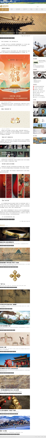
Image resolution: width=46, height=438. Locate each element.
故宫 (44, 138)
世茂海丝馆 (12, 245)
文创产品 (2, 219)
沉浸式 (11, 351)
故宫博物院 (6, 219)
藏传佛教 (5, 287)
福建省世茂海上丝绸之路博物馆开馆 (7, 242)
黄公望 (7, 393)
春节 (9, 219)
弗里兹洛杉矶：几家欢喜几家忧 (38, 89)
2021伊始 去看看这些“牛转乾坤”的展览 (8, 410)
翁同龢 (16, 393)
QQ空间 (28, 35)
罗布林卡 (15, 287)
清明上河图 (41, 141)
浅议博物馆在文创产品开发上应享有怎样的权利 (9, 368)
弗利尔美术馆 (19, 393)
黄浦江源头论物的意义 (42, 60)
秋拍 (35, 138)
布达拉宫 (8, 287)
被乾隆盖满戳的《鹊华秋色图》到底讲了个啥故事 (9, 262)
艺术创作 (5, 351)
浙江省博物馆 (12, 393)
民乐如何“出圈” (3, 347)
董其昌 (5, 393)
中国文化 (8, 351)
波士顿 (11, 308)
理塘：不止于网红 (3, 430)
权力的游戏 (14, 351)
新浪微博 (25, 35)
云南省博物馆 (11, 287)
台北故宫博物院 (2, 308)
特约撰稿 (35, 58)
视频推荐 (35, 69)
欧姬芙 (36, 115)
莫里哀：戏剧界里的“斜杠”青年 (38, 92)
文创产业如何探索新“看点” (5, 325)
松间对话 (34, 64)
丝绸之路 (5, 245)
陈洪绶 (8, 308)
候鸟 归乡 (35, 79)
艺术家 (34, 99)
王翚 (9, 393)
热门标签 (35, 135)
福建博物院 (8, 245)
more (45, 69)
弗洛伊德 (39, 107)
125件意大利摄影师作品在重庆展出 (39, 95)
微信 (22, 35)
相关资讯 (2, 225)
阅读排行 (35, 84)
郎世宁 (6, 308)
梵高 (42, 115)
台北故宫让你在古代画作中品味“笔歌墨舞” (8, 304)
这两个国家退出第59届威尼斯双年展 (39, 86)
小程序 (13, 219)
